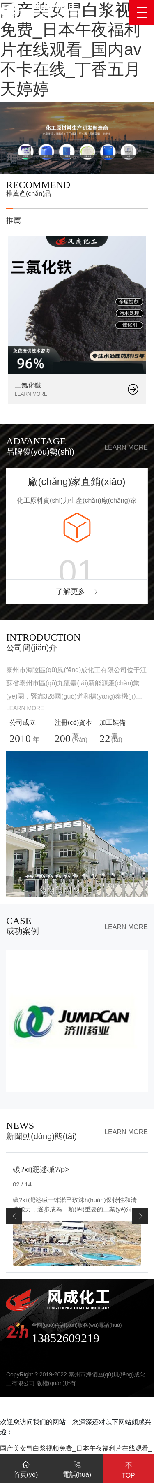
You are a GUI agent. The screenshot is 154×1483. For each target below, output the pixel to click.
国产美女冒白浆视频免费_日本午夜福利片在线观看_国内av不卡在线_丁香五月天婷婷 (74, 49)
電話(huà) (77, 1467)
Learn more (126, 447)
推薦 (13, 220)
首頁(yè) (26, 1467)
